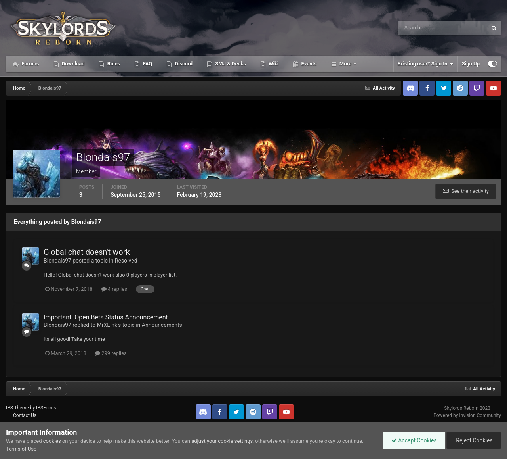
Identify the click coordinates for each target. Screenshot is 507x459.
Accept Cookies (414, 440)
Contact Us (24, 415)
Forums (29, 64)
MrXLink (107, 325)
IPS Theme (17, 408)
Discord (183, 64)
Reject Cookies (474, 440)
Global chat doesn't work (87, 252)
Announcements (162, 325)
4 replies (114, 289)
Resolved (126, 260)
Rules (113, 64)
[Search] (418, 28)
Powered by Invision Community (467, 415)
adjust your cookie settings (222, 441)
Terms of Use (21, 449)
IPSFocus (46, 408)
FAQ (146, 64)
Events (308, 64)
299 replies (111, 353)
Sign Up (471, 64)
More (345, 64)
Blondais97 (57, 260)
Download (73, 64)
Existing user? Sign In (426, 64)
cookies (52, 441)
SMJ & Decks (230, 64)
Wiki (272, 64)
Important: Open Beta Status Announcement (106, 317)
